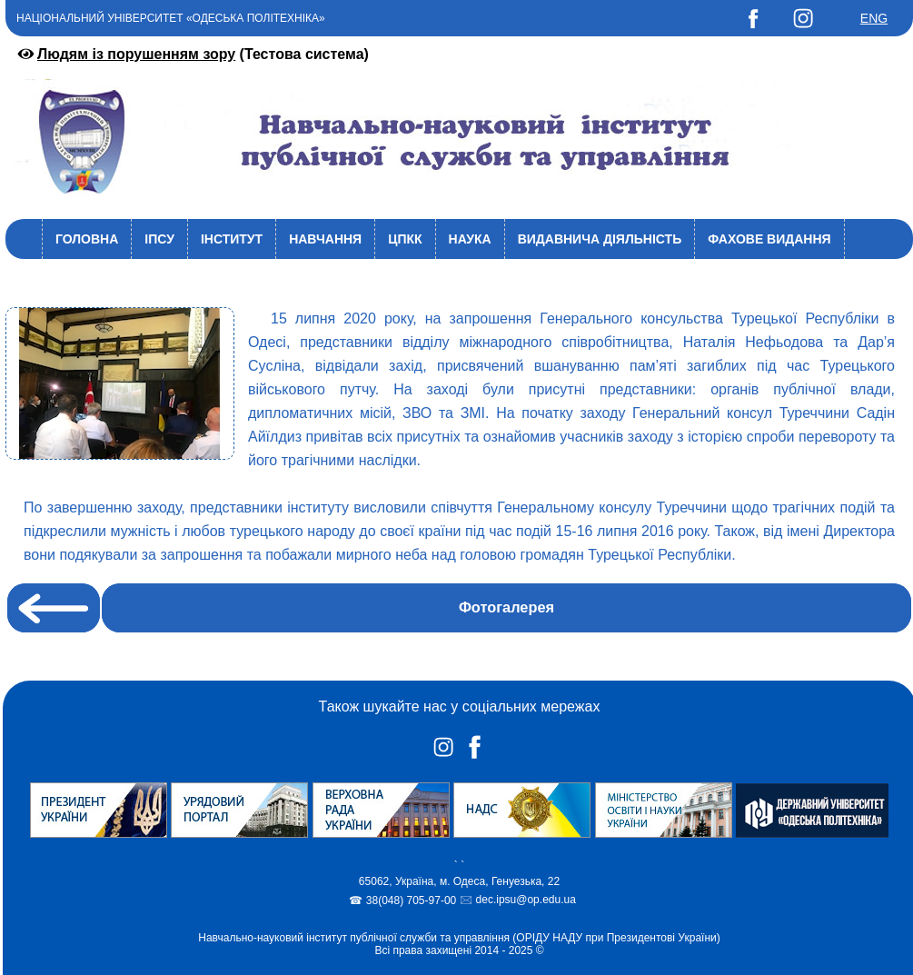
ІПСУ (159, 239)
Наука (470, 239)
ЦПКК (405, 239)
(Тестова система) (192, 54)
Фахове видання (769, 239)
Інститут (232, 239)
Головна (86, 239)
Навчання (325, 239)
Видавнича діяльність (600, 239)
